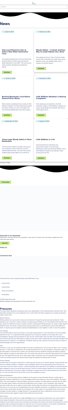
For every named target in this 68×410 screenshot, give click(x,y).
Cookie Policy (6, 287)
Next (8, 162)
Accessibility (5, 294)
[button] (34, 4)
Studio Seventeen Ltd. (28, 301)
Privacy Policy (6, 283)
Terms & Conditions (8, 291)
